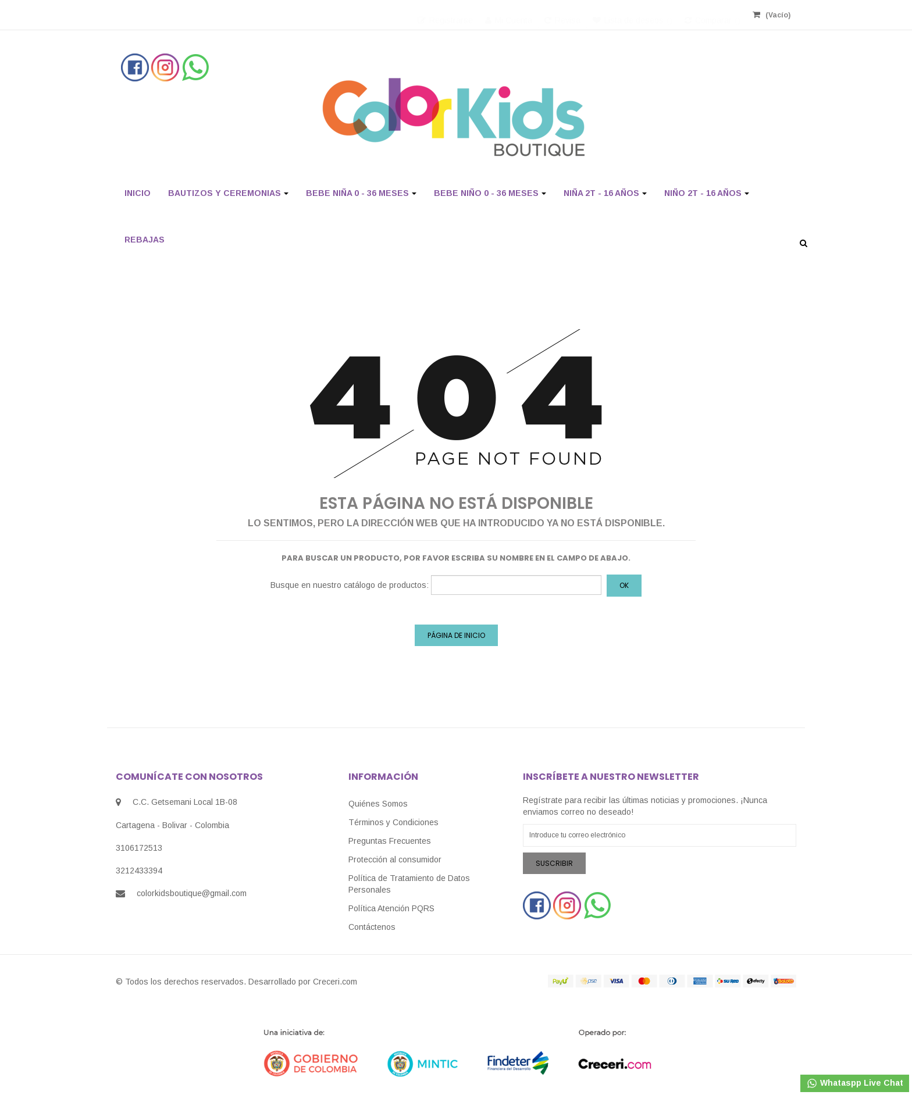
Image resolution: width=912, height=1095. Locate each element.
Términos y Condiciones (393, 822)
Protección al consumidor (394, 859)
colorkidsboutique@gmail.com (192, 893)
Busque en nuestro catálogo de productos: (349, 585)
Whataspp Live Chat (854, 1083)
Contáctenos (372, 927)
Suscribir (554, 863)
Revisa (562, 14)
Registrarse (445, 14)
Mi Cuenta (508, 14)
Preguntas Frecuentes (389, 841)
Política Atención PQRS (391, 908)
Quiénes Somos (378, 803)
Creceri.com (335, 981)
